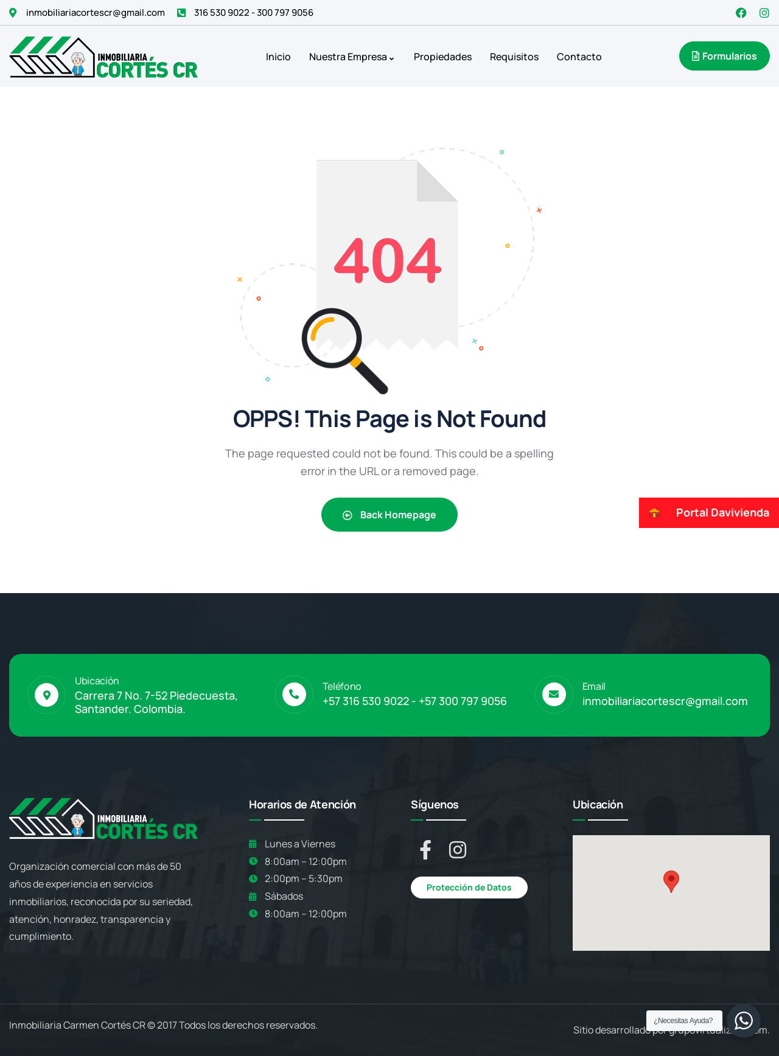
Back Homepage (389, 514)
